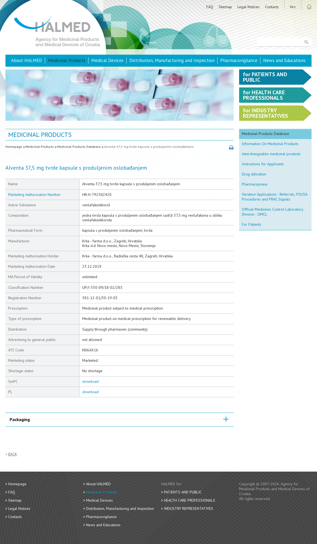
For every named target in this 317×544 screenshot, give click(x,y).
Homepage (13, 147)
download (90, 381)
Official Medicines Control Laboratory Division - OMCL (272, 212)
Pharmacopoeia (254, 184)
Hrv (293, 6)
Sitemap (225, 6)
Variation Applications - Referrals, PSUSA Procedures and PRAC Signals (274, 197)
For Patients (251, 224)
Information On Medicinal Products (270, 143)
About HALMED (26, 60)
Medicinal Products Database (79, 147)
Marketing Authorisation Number (34, 194)
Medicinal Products (67, 60)
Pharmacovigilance (238, 60)
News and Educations (284, 60)
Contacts (272, 6)
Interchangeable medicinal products (271, 153)
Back (12, 454)
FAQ (209, 6)
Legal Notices (248, 6)
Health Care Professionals (189, 500)
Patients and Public (183, 492)
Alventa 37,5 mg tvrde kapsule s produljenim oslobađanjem (149, 147)
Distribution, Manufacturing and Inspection (172, 60)
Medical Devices (107, 60)
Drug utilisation (254, 174)
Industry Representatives (188, 508)
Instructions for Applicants (263, 163)
